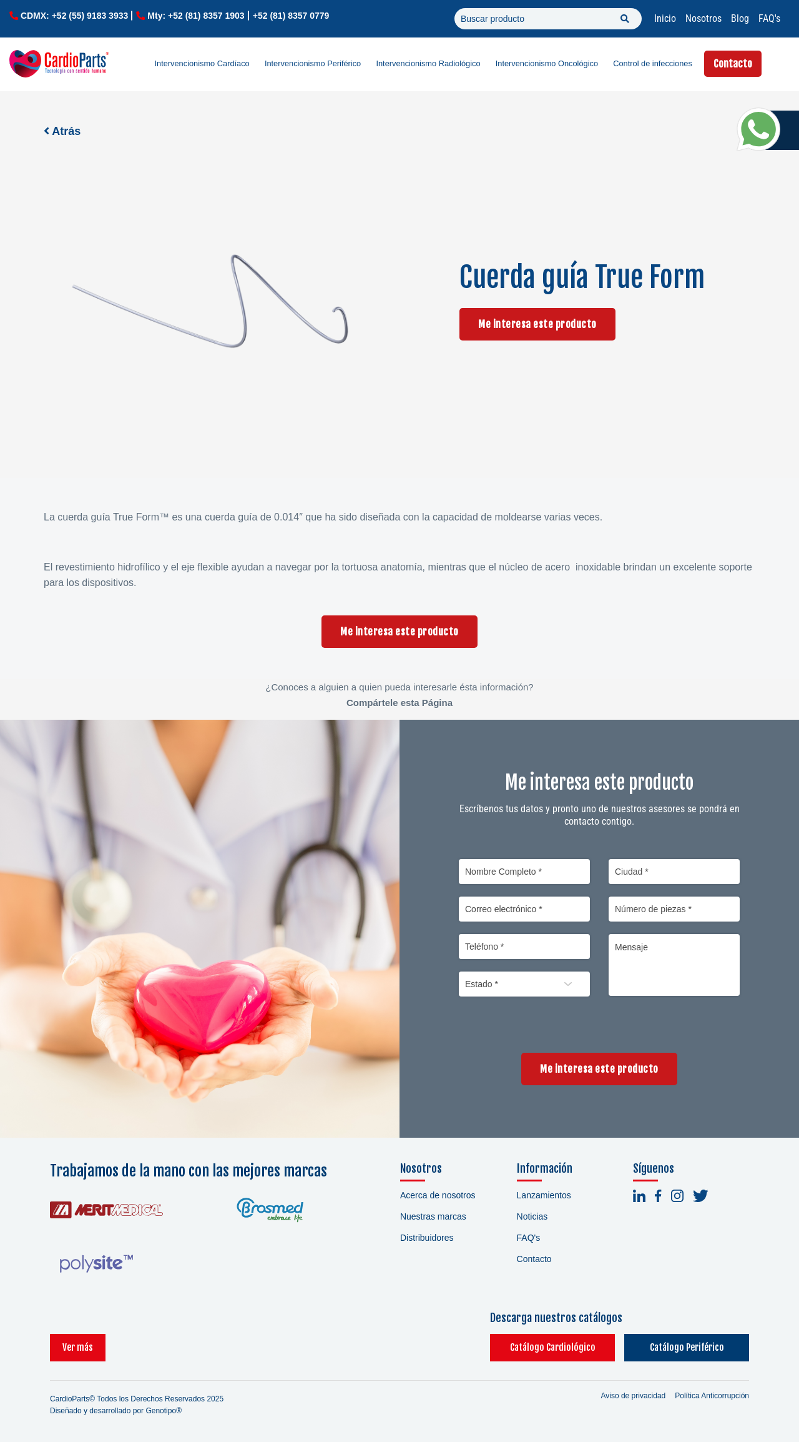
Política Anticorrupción (712, 1395)
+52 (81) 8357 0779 (291, 16)
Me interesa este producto (537, 324)
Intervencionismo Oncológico (547, 63)
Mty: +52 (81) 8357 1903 (195, 16)
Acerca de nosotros (438, 1195)
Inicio (665, 18)
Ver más (77, 1347)
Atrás (62, 131)
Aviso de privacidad (632, 1395)
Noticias (532, 1216)
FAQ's (769, 18)
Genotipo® (163, 1410)
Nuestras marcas (433, 1216)
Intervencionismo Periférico (313, 63)
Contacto (732, 63)
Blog (740, 18)
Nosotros (703, 18)
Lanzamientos (544, 1195)
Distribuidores (427, 1238)
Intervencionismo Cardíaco (202, 63)
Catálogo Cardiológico (553, 1347)
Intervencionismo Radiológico (428, 63)
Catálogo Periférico (687, 1347)
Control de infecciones (652, 63)
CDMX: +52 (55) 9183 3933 (74, 16)
